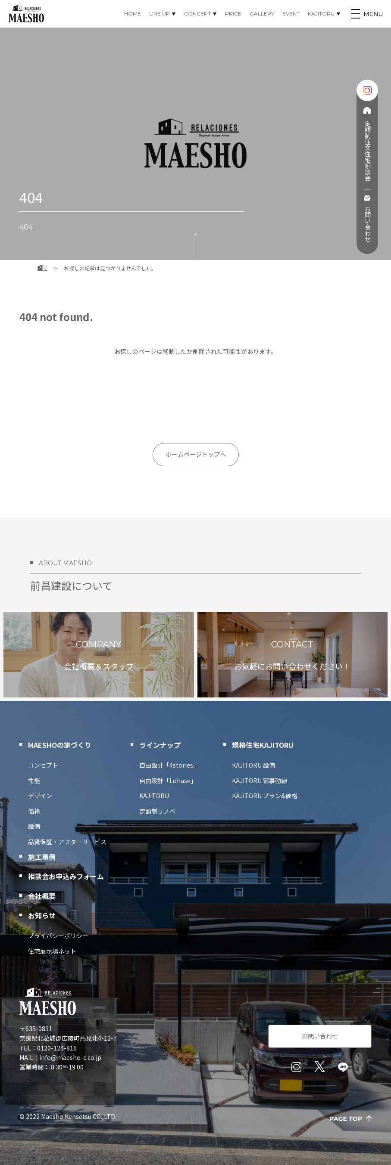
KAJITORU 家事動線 (259, 780)
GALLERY (262, 13)
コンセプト (43, 765)
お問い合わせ (367, 224)
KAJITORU (321, 13)
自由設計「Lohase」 (168, 780)
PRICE (233, 13)
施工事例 (42, 857)
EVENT (291, 13)
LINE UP (159, 13)
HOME (132, 13)
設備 (34, 826)
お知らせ (42, 915)
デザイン (40, 795)
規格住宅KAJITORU (263, 745)
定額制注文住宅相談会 (367, 151)
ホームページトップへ (196, 454)
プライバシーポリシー (58, 935)
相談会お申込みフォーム (66, 876)
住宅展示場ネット (52, 951)
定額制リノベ (157, 811)
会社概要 (42, 896)
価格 (34, 811)
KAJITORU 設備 (253, 765)
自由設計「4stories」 (169, 765)
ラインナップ (160, 745)
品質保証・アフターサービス (67, 841)
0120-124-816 (57, 1048)
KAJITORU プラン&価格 (264, 795)
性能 (34, 780)
